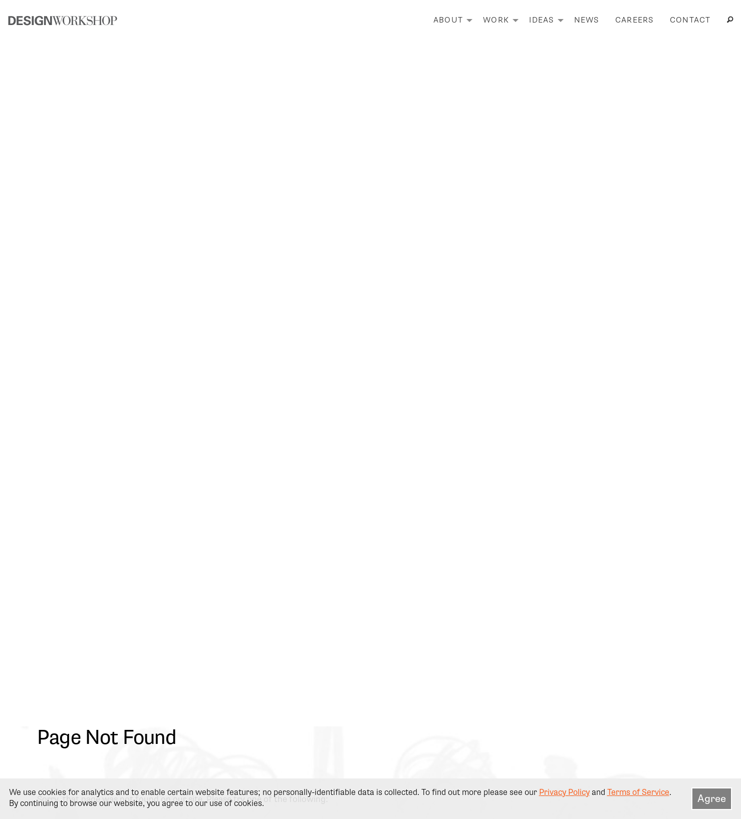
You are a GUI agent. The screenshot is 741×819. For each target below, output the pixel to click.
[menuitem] (450, 20)
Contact (690, 20)
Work (496, 20)
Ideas (541, 20)
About (448, 20)
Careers (634, 20)
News (586, 20)
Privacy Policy (564, 792)
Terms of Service (638, 792)
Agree (711, 798)
